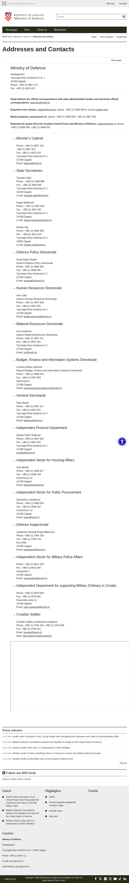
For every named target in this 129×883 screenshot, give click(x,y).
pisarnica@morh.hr (40, 102)
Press (20, 779)
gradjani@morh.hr (47, 109)
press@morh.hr (16, 861)
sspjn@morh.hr (31, 517)
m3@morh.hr (30, 352)
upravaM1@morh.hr (34, 280)
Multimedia (60, 29)
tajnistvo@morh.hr (33, 420)
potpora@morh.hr (107, 124)
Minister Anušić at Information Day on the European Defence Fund (43, 759)
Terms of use (60, 880)
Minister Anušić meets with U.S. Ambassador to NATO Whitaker (41, 747)
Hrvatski (123, 3)
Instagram (110, 878)
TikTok (120, 878)
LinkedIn (125, 878)
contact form (102, 109)
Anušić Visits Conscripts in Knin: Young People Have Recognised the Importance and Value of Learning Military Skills (66, 736)
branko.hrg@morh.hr (35, 245)
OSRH (52, 797)
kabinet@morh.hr (33, 163)
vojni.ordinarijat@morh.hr (37, 607)
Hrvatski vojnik (55, 811)
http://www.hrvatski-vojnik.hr (37, 636)
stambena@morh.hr (34, 485)
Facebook (95, 878)
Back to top (10, 879)
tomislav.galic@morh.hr (36, 195)
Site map (110, 3)
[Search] (91, 17)
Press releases (106, 37)
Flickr (105, 878)
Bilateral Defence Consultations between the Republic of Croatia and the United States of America (57, 742)
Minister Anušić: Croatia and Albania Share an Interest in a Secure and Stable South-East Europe (57, 753)
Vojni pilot (53, 816)
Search (123, 16)
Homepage (11, 29)
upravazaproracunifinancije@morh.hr (43, 388)
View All (123, 763)
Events (28, 779)
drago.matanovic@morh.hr (38, 220)
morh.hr (5, 779)
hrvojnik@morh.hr (33, 632)
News (27, 29)
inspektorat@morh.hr (34, 549)
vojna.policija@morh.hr (35, 578)
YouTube (115, 878)
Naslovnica (17, 37)
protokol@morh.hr (25, 453)
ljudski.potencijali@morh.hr (37, 316)
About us (42, 29)
